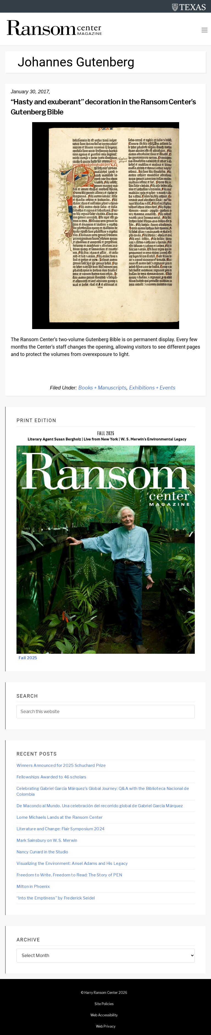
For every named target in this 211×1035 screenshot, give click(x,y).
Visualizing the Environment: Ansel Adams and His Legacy (72, 863)
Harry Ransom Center (101, 993)
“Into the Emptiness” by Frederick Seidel (55, 898)
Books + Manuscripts (102, 388)
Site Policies (104, 1004)
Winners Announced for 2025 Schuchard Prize (61, 765)
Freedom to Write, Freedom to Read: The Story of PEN (69, 875)
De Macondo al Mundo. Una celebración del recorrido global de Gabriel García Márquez (99, 805)
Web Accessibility (104, 1015)
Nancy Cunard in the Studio (42, 851)
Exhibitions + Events (152, 388)
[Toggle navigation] (204, 30)
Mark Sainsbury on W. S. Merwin (46, 840)
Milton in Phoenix (33, 886)
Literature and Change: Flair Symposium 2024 (60, 828)
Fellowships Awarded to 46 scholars (51, 777)
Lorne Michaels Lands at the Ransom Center (59, 817)
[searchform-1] (105, 711)
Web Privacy (105, 1026)
